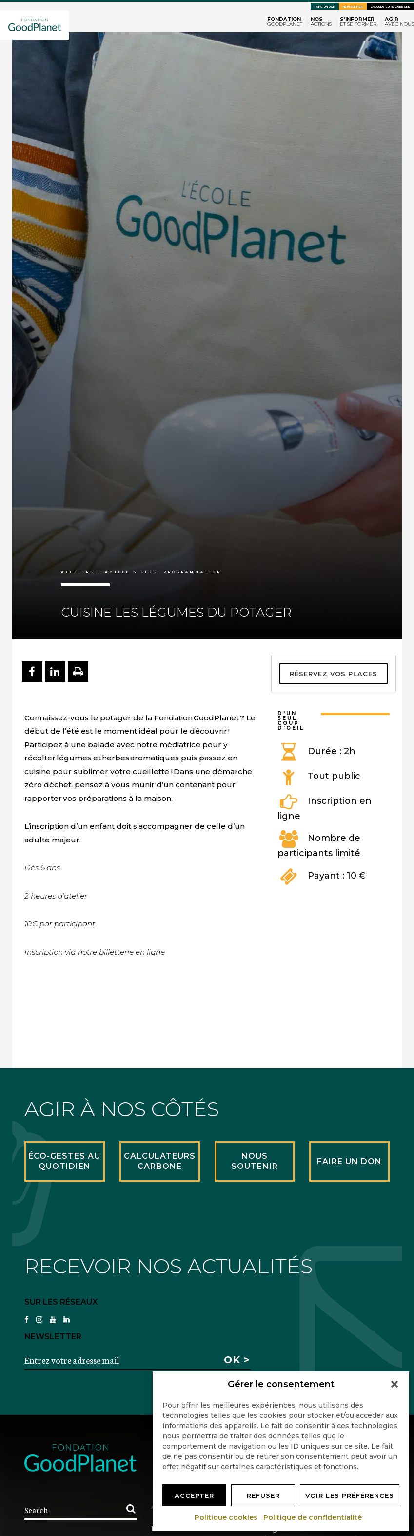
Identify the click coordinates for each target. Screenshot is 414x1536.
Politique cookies (226, 1517)
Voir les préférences (349, 1495)
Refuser (263, 1495)
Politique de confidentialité (313, 1517)
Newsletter (353, 6)
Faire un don (325, 6)
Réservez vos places (333, 673)
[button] (394, 1384)
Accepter (194, 1495)
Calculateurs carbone (390, 6)
